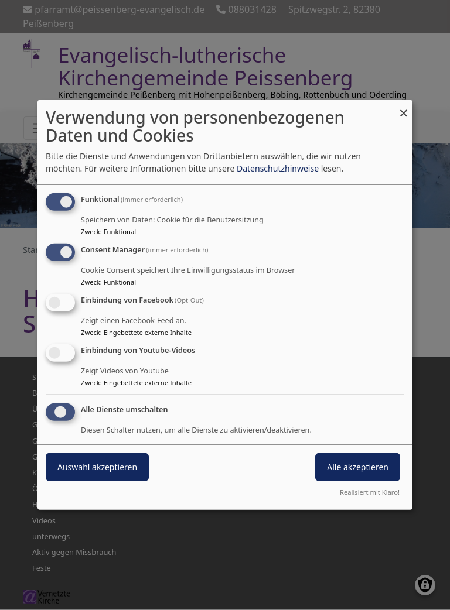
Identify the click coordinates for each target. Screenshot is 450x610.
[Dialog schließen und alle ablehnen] (403, 107)
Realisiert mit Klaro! (370, 492)
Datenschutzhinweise (278, 168)
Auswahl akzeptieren (97, 466)
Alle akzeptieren (357, 466)
